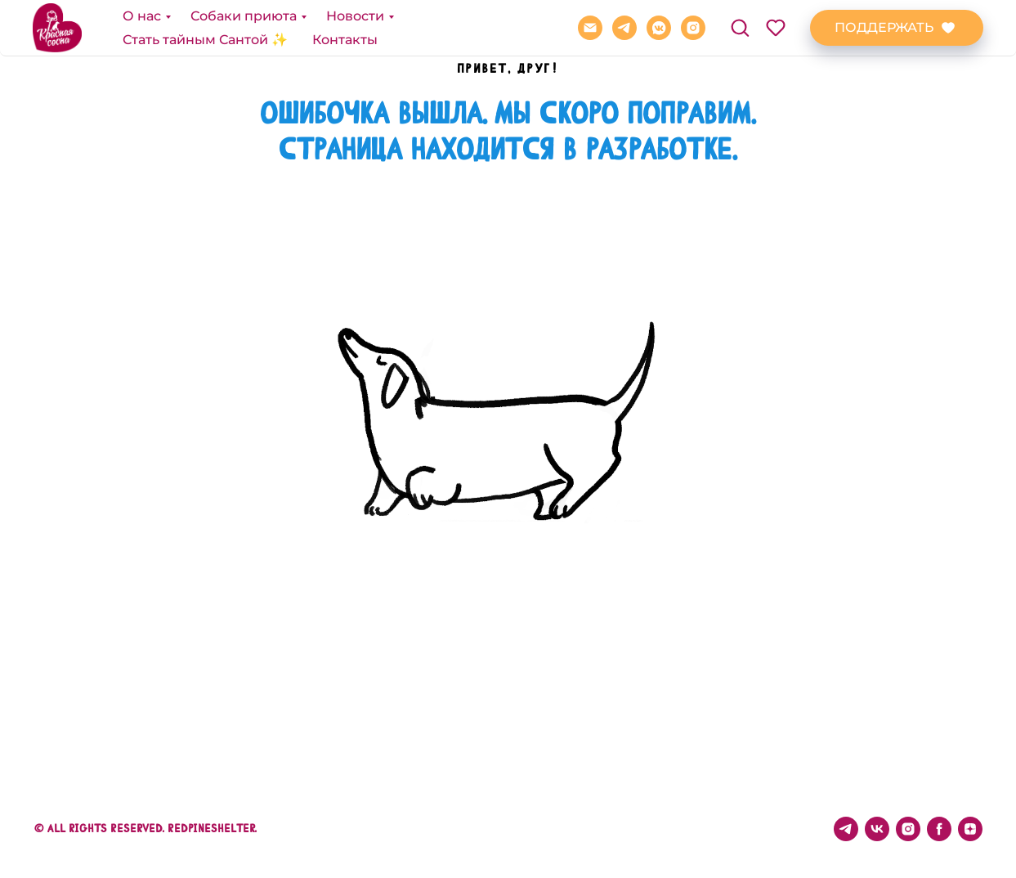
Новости (355, 16)
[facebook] (939, 829)
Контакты (345, 39)
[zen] (970, 829)
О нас (142, 16)
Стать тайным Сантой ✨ (205, 39)
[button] (740, 27)
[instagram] (693, 28)
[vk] (877, 829)
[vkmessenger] (659, 28)
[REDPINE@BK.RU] (590, 28)
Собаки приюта (243, 16)
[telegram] (624, 28)
